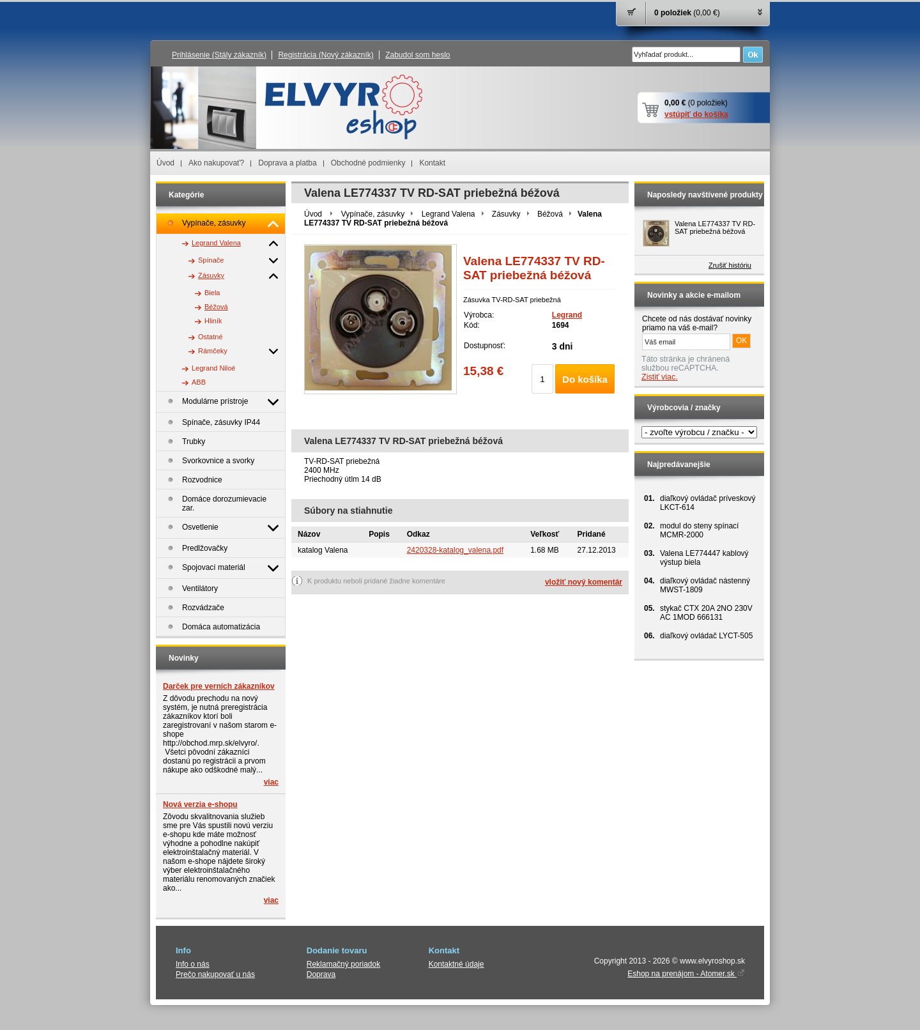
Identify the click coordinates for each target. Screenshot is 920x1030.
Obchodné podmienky (368, 162)
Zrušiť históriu (730, 265)
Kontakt (432, 162)
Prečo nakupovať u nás (215, 974)
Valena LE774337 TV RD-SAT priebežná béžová (715, 227)
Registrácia (325, 54)
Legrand (567, 315)
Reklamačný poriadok (343, 964)
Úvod (165, 162)
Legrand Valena (448, 214)
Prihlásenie (219, 54)
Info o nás (193, 964)
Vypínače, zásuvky (373, 214)
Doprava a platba (287, 162)
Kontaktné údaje (456, 964)
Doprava (321, 974)
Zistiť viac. (659, 377)
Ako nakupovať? (216, 162)
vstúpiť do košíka (696, 114)
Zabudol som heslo (417, 54)
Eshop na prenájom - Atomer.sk (686, 973)
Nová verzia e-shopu (200, 804)
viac (271, 782)
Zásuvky (506, 214)
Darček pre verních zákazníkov (219, 686)
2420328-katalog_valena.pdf (455, 550)
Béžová (550, 214)
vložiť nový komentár (583, 582)
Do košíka (585, 379)
